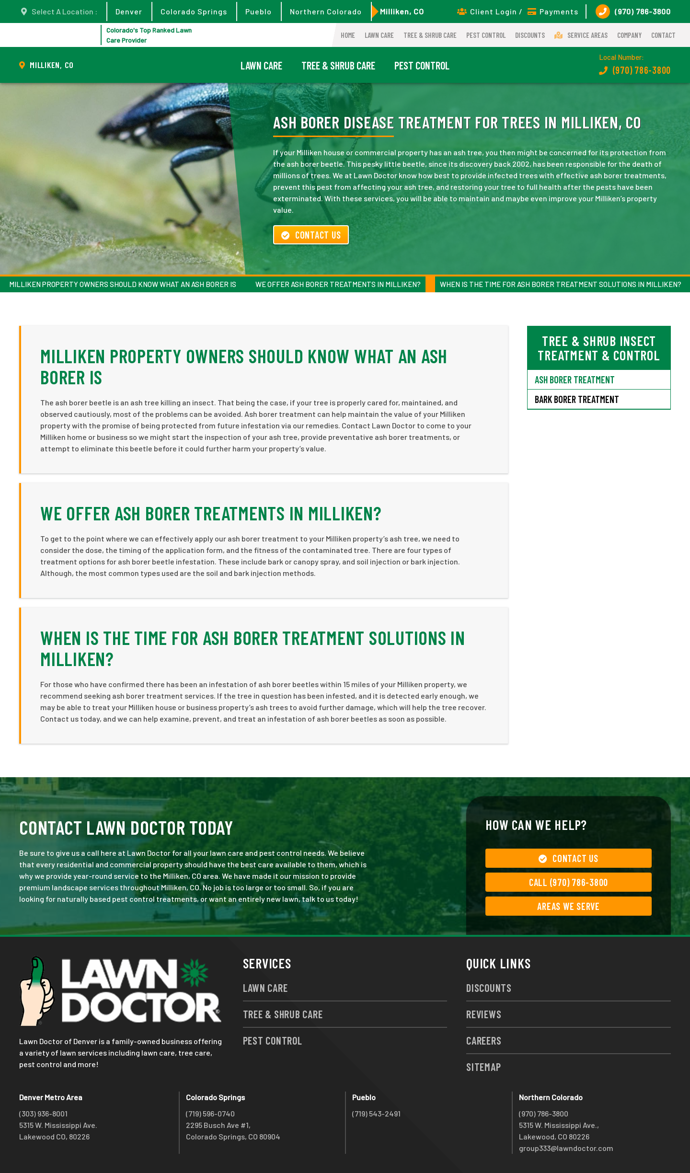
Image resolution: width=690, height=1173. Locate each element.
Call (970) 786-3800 (568, 882)
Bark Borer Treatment (577, 399)
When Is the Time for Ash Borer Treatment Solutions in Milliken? (560, 284)
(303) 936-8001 (43, 1113)
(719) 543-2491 (376, 1113)
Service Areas (581, 35)
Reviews (483, 1014)
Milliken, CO (402, 11)
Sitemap (483, 1066)
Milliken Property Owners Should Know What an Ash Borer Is (122, 284)
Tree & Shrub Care (430, 35)
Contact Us (311, 235)
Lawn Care (379, 35)
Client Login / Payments (517, 11)
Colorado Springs (194, 11)
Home (348, 35)
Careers (483, 1040)
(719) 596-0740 (210, 1113)
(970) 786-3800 (633, 11)
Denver (128, 11)
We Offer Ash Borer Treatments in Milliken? (338, 284)
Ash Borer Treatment (575, 379)
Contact (663, 35)
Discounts (530, 35)
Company (629, 35)
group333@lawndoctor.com (566, 1147)
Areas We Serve (568, 906)
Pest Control (486, 35)
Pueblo (258, 11)
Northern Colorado (326, 11)
